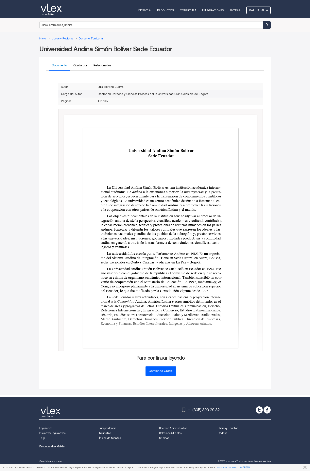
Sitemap (164, 438)
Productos (165, 10)
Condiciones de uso (50, 461)
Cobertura (188, 10)
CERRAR (304, 467)
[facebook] (267, 410)
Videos (223, 433)
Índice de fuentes (110, 438)
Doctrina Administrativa (173, 428)
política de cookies (226, 467)
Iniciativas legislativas (52, 433)
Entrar (235, 10)
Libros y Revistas (228, 428)
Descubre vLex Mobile (51, 446)
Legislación (46, 428)
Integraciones (213, 10)
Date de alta (258, 10)
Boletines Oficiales (170, 433)
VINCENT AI (144, 10)
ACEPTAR (244, 467)
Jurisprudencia (107, 428)
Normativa (105, 433)
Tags (42, 438)
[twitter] (259, 410)
